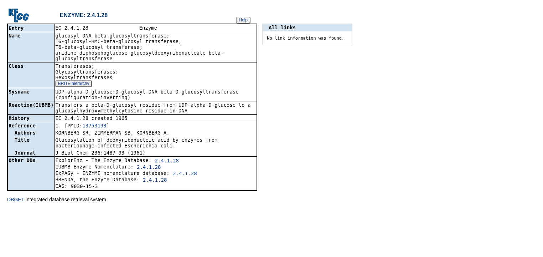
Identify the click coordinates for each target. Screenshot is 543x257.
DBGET (15, 200)
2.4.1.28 (167, 161)
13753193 (94, 126)
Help (243, 19)
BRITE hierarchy (73, 84)
